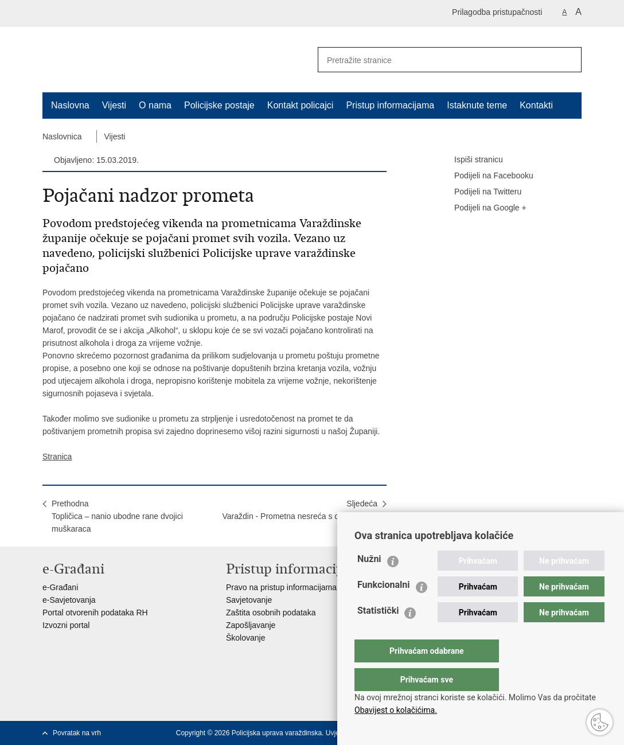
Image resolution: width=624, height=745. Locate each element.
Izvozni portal (65, 625)
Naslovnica (61, 136)
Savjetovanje (249, 599)
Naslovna (70, 105)
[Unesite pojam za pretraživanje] (433, 59)
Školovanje (246, 637)
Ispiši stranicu (470, 160)
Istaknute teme (477, 105)
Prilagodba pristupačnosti (497, 12)
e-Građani (60, 587)
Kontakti (536, 105)
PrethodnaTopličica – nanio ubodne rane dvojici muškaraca (117, 516)
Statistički (378, 633)
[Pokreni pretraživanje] (568, 59)
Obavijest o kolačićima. (395, 710)
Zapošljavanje (250, 625)
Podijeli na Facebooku (485, 176)
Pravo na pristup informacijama (281, 587)
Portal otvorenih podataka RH (95, 612)
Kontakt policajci (300, 105)
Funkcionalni (383, 607)
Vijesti (114, 105)
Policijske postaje (219, 105)
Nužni (369, 581)
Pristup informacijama (390, 105)
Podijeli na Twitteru (479, 192)
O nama (155, 105)
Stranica (57, 456)
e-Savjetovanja (69, 599)
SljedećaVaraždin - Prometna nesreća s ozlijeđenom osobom (299, 516)
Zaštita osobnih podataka (270, 612)
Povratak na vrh (77, 733)
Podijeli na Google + (482, 208)
